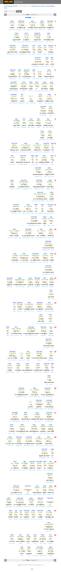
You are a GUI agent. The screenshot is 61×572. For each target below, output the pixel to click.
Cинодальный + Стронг (38, 6)
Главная (20, 564)
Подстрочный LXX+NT (10, 6)
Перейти (19, 11)
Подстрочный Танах (24, 6)
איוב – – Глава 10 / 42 (30, 14)
